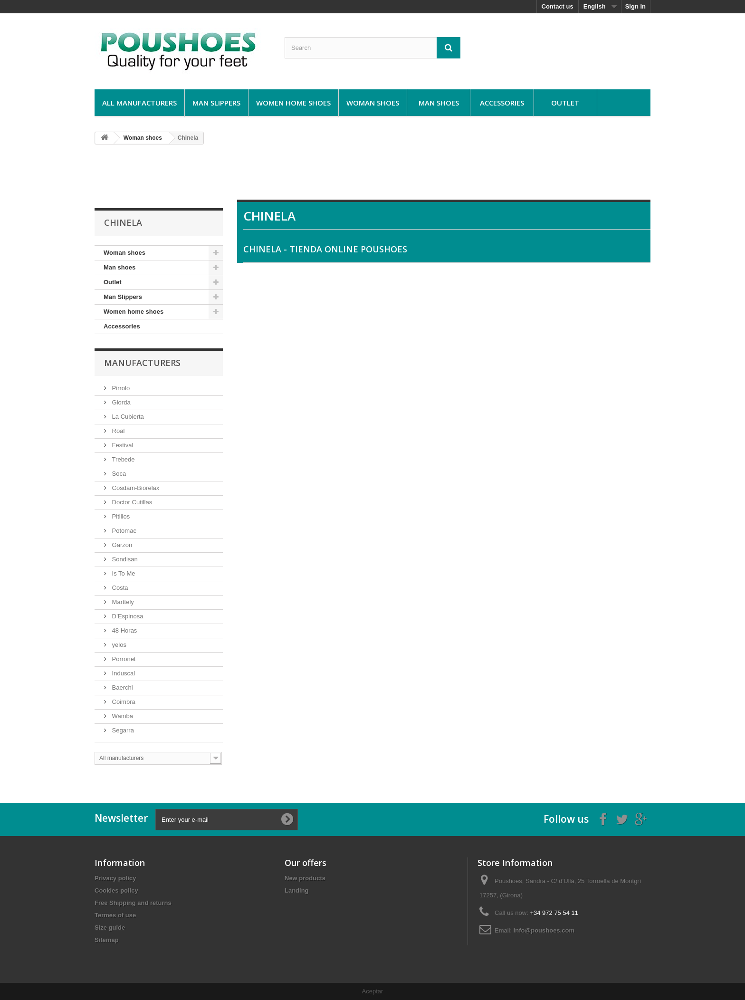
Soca (118, 473)
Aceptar (372, 991)
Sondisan (124, 559)
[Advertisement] (372, 175)
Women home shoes (293, 102)
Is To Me (122, 573)
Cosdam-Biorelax (134, 487)
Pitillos (120, 516)
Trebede (122, 459)
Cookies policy (116, 890)
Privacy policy (115, 878)
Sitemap (107, 939)
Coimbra (122, 701)
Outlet (565, 102)
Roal (117, 430)
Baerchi (121, 687)
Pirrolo (120, 388)
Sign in (635, 6)
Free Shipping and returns (133, 902)
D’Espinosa (126, 616)
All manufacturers (139, 102)
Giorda (120, 402)
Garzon (121, 544)
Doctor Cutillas (131, 502)
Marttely (122, 602)
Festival (121, 445)
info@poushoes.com (544, 930)
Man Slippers (216, 102)
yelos (118, 644)
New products (305, 878)
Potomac (123, 530)
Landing (297, 890)
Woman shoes (372, 102)
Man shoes (439, 102)
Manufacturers (142, 362)
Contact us (557, 6)
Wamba (121, 716)
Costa (119, 587)
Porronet (122, 659)
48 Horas (123, 630)
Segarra (122, 730)
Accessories (502, 102)
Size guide (110, 927)
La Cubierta (127, 416)
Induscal (122, 673)
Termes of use (115, 915)
